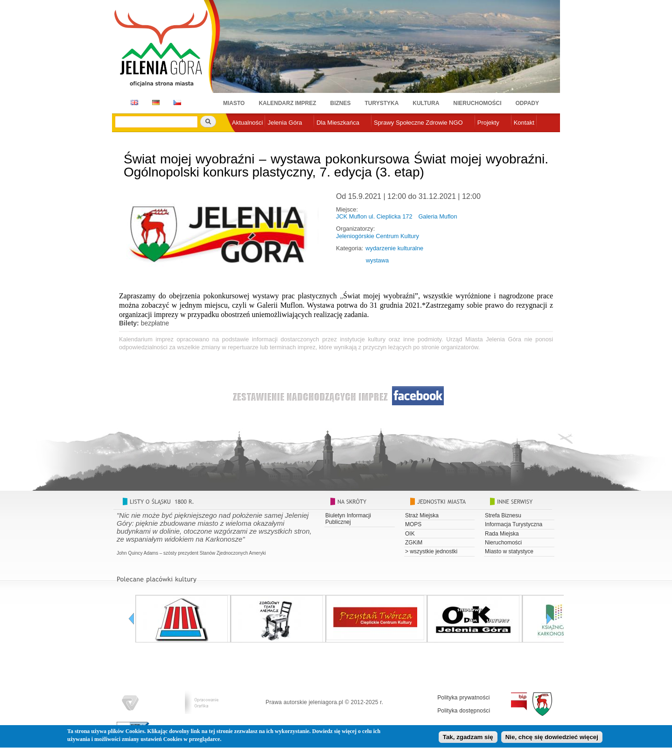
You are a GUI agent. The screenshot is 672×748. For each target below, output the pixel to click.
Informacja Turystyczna (513, 524)
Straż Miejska (422, 515)
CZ (177, 102)
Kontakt (524, 122)
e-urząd (242, 137)
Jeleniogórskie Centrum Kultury (377, 236)
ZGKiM (413, 542)
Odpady (527, 103)
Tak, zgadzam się (468, 738)
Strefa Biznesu (503, 515)
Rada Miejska (502, 533)
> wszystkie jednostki (431, 551)
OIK (410, 533)
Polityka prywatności (463, 697)
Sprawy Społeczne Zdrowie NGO (418, 122)
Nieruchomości (477, 103)
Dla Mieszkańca (337, 122)
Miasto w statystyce (509, 551)
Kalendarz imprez (287, 103)
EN (133, 102)
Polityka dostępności (463, 710)
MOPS (413, 524)
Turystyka (382, 103)
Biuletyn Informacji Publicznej (348, 518)
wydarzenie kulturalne (394, 248)
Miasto (234, 103)
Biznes (340, 103)
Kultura (426, 103)
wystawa (377, 260)
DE (154, 102)
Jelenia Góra (284, 122)
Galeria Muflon (437, 216)
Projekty (488, 122)
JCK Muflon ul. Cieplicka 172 (374, 216)
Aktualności (247, 122)
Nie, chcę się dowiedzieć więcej (551, 738)
